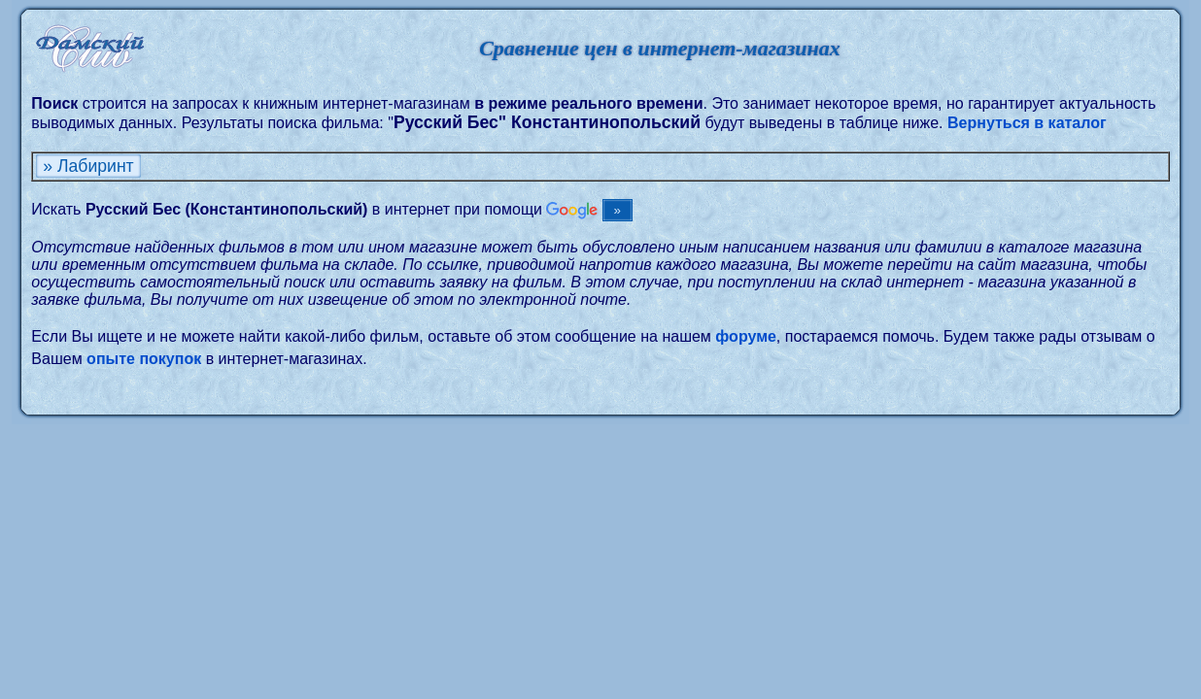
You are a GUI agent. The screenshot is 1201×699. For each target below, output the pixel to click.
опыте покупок (143, 358)
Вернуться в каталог (1027, 123)
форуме (745, 336)
